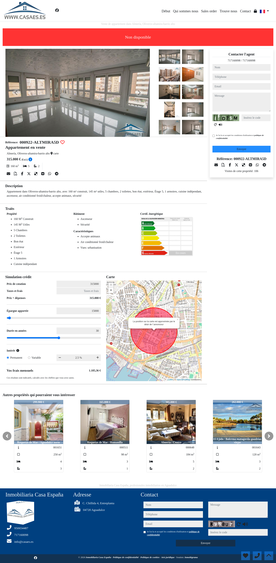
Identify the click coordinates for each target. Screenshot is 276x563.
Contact (245, 11)
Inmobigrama (191, 557)
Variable (36, 357)
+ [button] (111, 285)
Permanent (16, 357)
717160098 (234, 60)
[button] (7, 436)
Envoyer (241, 149)
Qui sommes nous (185, 11)
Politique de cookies (150, 557)
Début (166, 11)
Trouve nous (228, 11)
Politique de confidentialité (126, 557)
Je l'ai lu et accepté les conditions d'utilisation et (240, 136)
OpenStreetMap (183, 380)
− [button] (111, 290)
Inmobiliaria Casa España (99, 557)
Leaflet (170, 380)
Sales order (209, 11)
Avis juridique (168, 557)
